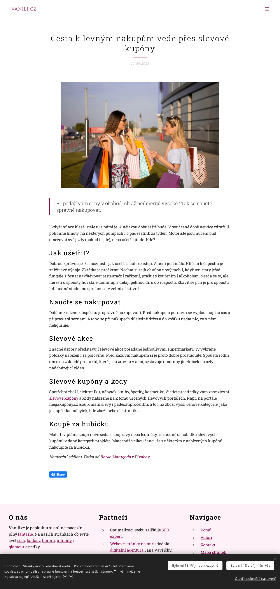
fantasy (33, 540)
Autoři (206, 537)
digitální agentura (127, 549)
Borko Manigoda (115, 456)
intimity (64, 540)
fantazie (25, 534)
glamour (16, 546)
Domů (206, 530)
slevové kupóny (63, 398)
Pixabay (142, 456)
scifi (21, 540)
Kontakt (208, 544)
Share (58, 474)
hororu (48, 540)
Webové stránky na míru (133, 543)
